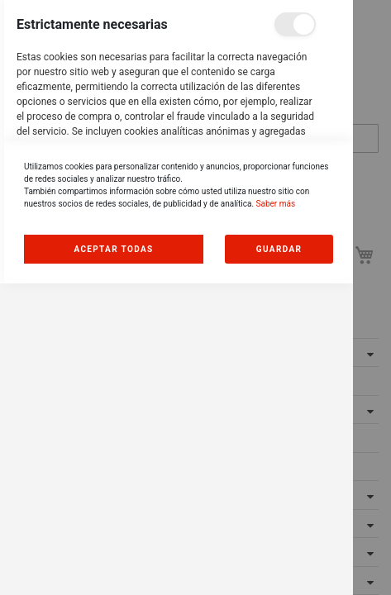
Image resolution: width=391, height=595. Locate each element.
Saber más (276, 515)
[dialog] (176, 297)
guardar (279, 560)
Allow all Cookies (114, 560)
